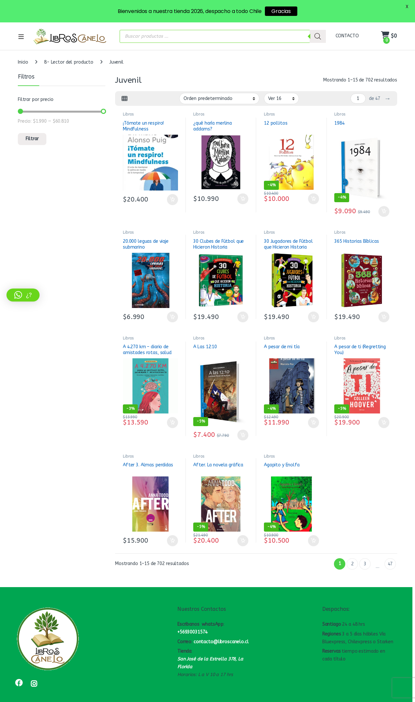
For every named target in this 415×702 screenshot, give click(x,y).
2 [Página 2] (352, 559)
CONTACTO (347, 32)
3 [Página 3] (365, 559)
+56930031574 (192, 628)
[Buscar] (318, 32)
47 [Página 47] (390, 559)
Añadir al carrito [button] (172, 195)
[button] (23, 295)
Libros (128, 110)
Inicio (23, 58)
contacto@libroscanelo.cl (221, 637)
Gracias (281, 11)
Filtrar (32, 135)
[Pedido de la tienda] (219, 94)
